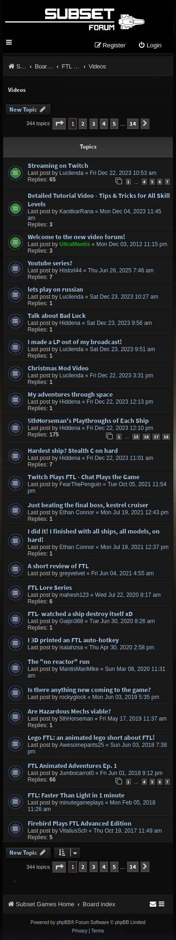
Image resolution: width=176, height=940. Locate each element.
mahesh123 (74, 595)
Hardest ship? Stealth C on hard (73, 450)
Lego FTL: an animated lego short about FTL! (91, 737)
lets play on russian (55, 289)
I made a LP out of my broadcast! (75, 342)
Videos (17, 90)
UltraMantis (75, 244)
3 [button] (93, 124)
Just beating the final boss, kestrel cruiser (88, 505)
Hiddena (70, 323)
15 (136, 436)
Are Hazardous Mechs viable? (69, 711)
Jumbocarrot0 (77, 773)
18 (166, 436)
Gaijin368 (72, 621)
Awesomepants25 (82, 745)
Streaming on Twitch (58, 165)
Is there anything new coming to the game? (89, 689)
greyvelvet (72, 573)
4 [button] (104, 124)
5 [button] (114, 124)
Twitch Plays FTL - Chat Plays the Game (83, 477)
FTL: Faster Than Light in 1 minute (76, 795)
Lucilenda (72, 173)
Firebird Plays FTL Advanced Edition (79, 823)
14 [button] (133, 124)
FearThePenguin (80, 484)
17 (156, 436)
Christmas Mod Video (58, 368)
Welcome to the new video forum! (76, 237)
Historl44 (71, 270)
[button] (59, 123)
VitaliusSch (73, 830)
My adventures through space (70, 394)
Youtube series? (50, 263)
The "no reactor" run (59, 661)
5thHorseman (76, 718)
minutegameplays (82, 802)
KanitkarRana (77, 211)
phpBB (64, 922)
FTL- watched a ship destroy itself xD (80, 613)
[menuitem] (149, 46)
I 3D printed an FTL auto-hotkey (73, 640)
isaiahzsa (71, 647)
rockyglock (73, 697)
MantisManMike (79, 669)
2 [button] (82, 124)
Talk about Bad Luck (57, 315)
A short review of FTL (58, 566)
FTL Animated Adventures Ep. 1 (72, 765)
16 (146, 436)
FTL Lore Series (50, 587)
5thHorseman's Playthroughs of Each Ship (88, 420)
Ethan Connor (77, 512)
